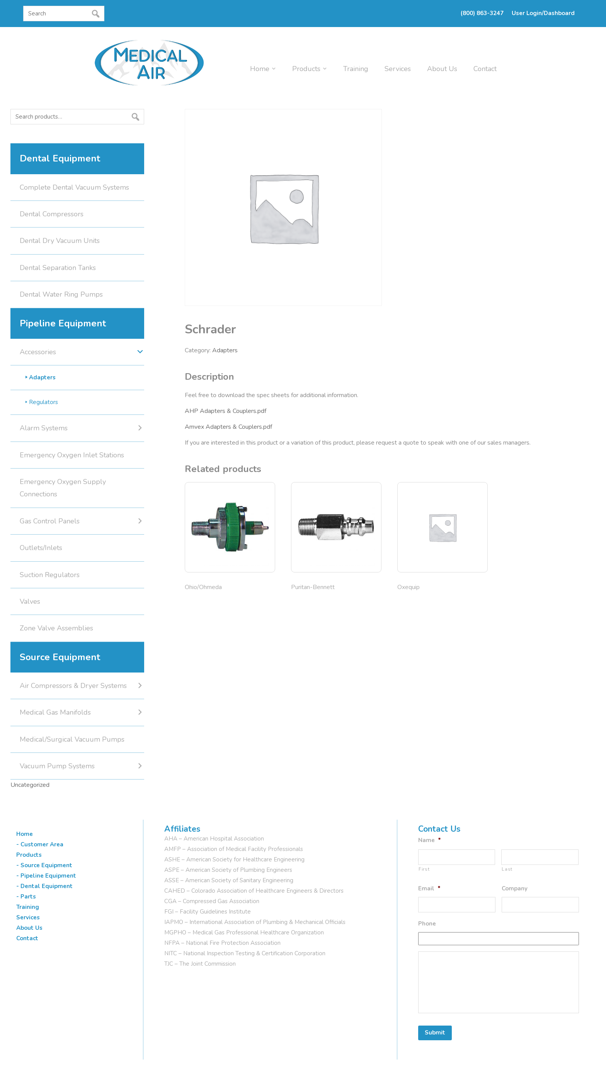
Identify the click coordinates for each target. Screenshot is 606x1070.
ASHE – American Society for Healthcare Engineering (234, 859)
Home (259, 68)
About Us (442, 68)
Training (355, 68)
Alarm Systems (44, 428)
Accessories (38, 352)
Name (429, 840)
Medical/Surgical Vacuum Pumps (72, 739)
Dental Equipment (60, 158)
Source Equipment (60, 657)
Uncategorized (29, 785)
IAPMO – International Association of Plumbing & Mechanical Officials (255, 922)
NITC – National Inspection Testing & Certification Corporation (244, 953)
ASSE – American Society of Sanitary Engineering (228, 880)
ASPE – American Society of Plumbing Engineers (228, 870)
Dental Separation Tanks (58, 267)
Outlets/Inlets (41, 547)
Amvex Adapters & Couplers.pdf (228, 427)
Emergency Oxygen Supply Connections (63, 488)
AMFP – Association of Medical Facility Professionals (233, 849)
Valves (30, 601)
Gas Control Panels (50, 521)
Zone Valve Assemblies (56, 628)
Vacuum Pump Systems (57, 766)
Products (306, 68)
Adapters (225, 350)
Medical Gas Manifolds (55, 712)
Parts (28, 896)
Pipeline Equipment (63, 323)
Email (429, 888)
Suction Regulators (50, 574)
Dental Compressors (51, 214)
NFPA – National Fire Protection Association (222, 943)
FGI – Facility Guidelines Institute (207, 911)
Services (398, 68)
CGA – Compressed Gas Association (211, 901)
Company (515, 888)
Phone (427, 923)
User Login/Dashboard (543, 13)
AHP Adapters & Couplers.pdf (225, 411)
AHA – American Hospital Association (214, 838)
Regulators (43, 402)
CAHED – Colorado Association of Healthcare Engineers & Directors (254, 891)
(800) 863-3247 (482, 13)
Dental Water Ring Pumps (61, 294)
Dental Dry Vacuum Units (60, 240)
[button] (25, 28)
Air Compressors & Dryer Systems (73, 685)
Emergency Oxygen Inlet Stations (72, 455)
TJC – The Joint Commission (200, 964)
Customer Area (41, 844)
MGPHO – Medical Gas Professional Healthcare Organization (244, 932)
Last (507, 869)
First (424, 869)
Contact (485, 68)
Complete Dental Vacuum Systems (74, 187)
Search (12, 131)
